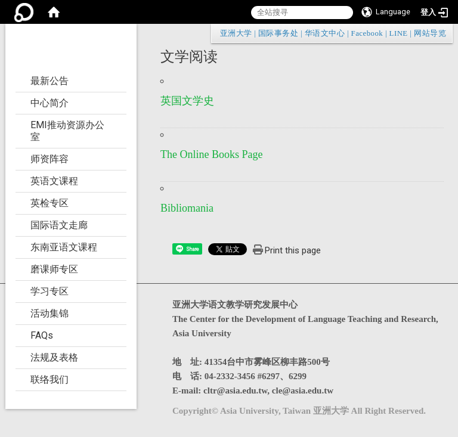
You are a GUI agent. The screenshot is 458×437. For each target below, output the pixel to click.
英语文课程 (54, 181)
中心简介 (49, 103)
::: (440, 33)
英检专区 (49, 203)
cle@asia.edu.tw (302, 390)
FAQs (41, 335)
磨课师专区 (54, 269)
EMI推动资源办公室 (67, 130)
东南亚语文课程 (63, 247)
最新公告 (49, 80)
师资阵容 (49, 159)
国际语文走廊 (59, 225)
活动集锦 (49, 313)
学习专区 (49, 291)
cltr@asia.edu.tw (235, 390)
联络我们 (49, 379)
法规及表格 (54, 357)
